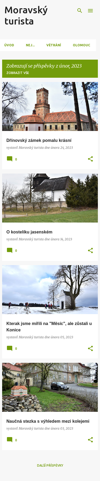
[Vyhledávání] (80, 10)
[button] (90, 159)
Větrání (53, 45)
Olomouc (81, 45)
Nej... (30, 45)
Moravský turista (26, 15)
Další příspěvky (50, 465)
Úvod (9, 45)
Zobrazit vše (17, 73)
